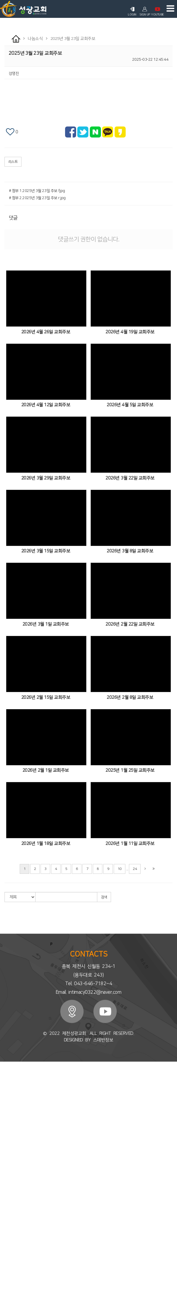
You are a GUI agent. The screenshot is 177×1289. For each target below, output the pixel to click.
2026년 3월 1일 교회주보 (45, 624)
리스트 (13, 162)
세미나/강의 (9, 1153)
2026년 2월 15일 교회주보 (45, 697)
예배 (3, 1120)
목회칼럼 (7, 1109)
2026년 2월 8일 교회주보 (130, 697)
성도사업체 (8, 1264)
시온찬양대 (8, 1148)
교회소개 (7, 1076)
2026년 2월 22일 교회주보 (130, 624)
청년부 (5, 1181)
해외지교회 (8, 1203)
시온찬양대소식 (12, 1258)
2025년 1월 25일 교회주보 (130, 770)
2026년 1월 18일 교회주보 (45, 843)
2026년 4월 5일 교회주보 (130, 404)
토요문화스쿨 (10, 1192)
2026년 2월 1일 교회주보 (45, 770)
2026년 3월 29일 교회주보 (45, 478)
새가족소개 (8, 1247)
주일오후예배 (10, 1131)
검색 (104, 897)
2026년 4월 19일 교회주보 (130, 332)
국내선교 (7, 1209)
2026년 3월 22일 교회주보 (130, 478)
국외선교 (7, 1214)
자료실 (5, 1275)
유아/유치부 (9, 1165)
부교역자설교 (10, 1137)
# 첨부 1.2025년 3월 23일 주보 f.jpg (37, 191)
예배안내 (7, 1104)
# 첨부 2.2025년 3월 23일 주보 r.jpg (37, 198)
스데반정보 (103, 1040)
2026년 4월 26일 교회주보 (45, 332)
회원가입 (26, 1067)
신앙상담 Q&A (11, 1281)
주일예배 (7, 1126)
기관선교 (7, 1220)
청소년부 (7, 1176)
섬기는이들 (8, 1098)
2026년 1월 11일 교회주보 (130, 843)
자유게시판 (8, 1269)
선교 (3, 1198)
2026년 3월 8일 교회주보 (130, 551)
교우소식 (7, 1253)
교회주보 (7, 1231)
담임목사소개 (10, 1081)
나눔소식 (7, 1225)
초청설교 (7, 1142)
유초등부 (7, 1170)
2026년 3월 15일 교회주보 (45, 551)
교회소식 (7, 1236)
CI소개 (5, 1092)
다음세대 (7, 1159)
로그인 (80, 1067)
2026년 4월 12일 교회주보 (45, 404)
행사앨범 (7, 1242)
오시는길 (7, 1115)
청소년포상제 (10, 1187)
